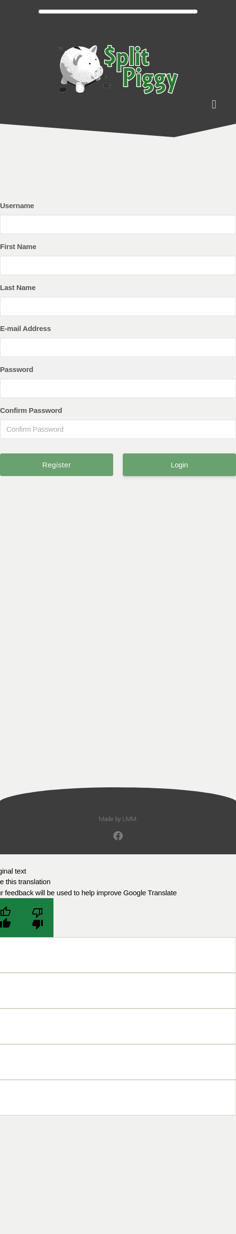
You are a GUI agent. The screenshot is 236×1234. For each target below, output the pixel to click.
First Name (18, 246)
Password (16, 369)
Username (17, 205)
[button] (214, 104)
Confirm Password (31, 410)
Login (179, 465)
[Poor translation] (37, 917)
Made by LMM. (118, 819)
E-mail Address (25, 328)
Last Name (18, 287)
